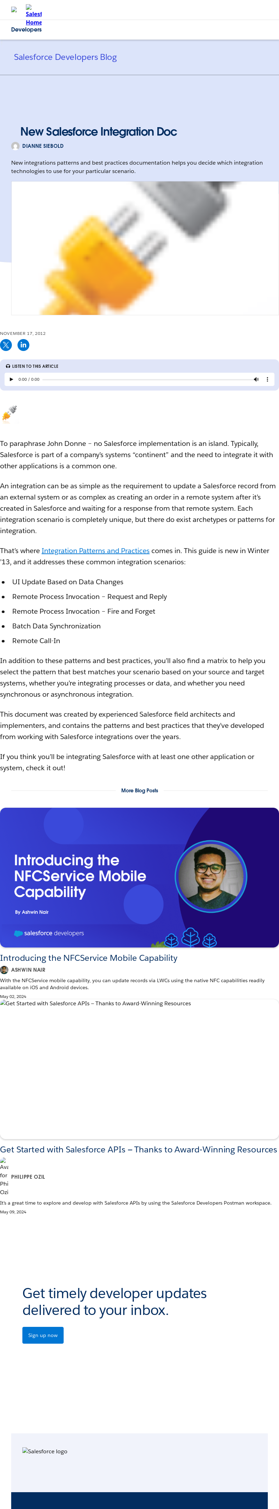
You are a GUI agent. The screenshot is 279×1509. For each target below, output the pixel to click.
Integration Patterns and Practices (96, 550)
